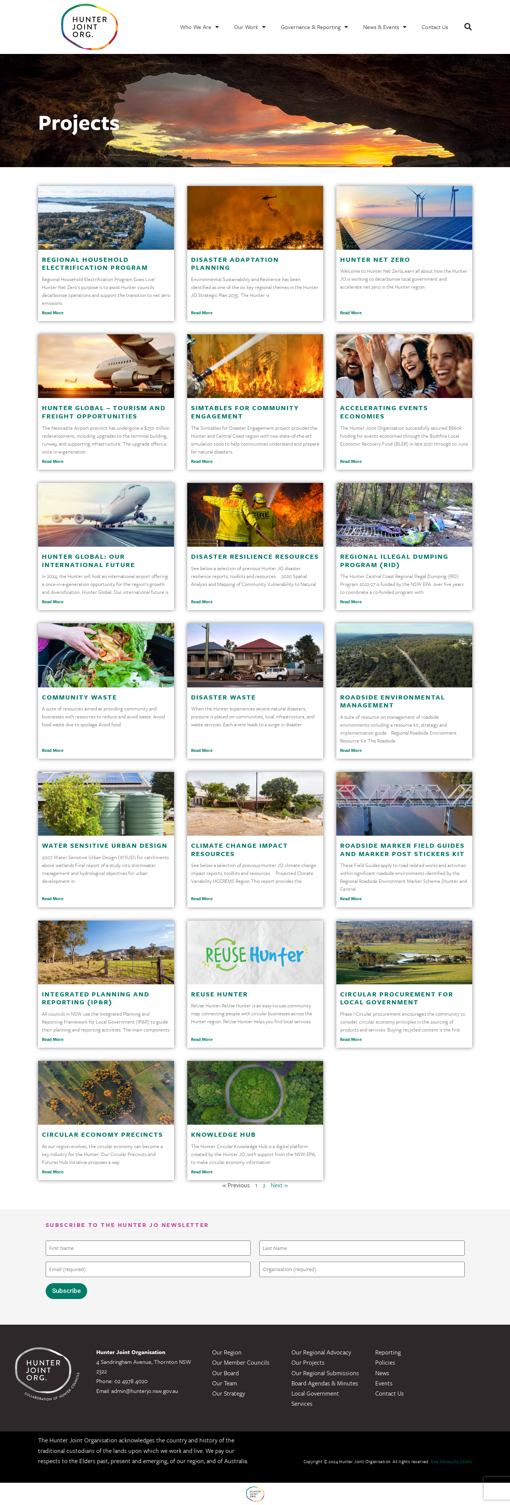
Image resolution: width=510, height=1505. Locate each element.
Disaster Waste (223, 697)
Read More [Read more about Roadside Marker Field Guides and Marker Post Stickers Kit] (351, 898)
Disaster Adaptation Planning (235, 263)
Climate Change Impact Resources (239, 849)
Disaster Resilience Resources (255, 556)
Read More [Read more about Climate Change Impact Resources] (202, 898)
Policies (385, 1362)
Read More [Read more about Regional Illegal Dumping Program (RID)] (351, 601)
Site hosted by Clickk (451, 1461)
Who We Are (199, 27)
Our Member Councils (241, 1362)
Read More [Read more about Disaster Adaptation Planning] (202, 312)
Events (384, 1383)
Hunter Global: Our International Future (88, 560)
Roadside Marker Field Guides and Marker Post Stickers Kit (402, 849)
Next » (279, 1185)
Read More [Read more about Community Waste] (52, 750)
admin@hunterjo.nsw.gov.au (144, 1390)
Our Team (224, 1383)
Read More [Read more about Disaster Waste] (202, 750)
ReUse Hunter (219, 994)
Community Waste (79, 697)
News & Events (385, 27)
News (382, 1372)
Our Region (227, 1352)
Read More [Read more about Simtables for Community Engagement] (202, 461)
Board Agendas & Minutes (324, 1383)
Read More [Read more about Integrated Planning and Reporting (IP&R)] (52, 1039)
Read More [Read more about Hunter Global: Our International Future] (52, 601)
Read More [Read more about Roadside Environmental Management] (351, 750)
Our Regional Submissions (325, 1372)
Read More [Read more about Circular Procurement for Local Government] (351, 1039)
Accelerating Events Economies (384, 412)
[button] (468, 26)
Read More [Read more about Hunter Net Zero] (351, 312)
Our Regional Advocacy (321, 1352)
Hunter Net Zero (375, 259)
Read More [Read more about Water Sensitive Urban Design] (52, 898)
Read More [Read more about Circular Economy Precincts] (52, 1171)
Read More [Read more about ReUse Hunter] (202, 1039)
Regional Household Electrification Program (95, 263)
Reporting (388, 1352)
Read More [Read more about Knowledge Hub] (202, 1171)
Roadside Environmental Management (392, 701)
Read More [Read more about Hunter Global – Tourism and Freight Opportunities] (52, 461)
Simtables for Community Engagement (245, 412)
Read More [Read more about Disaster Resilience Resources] (202, 601)
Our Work (250, 27)
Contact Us (435, 27)
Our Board (225, 1372)
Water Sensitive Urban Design (105, 845)
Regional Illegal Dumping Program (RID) (394, 560)
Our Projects (308, 1362)
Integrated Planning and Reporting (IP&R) (95, 998)
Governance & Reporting (314, 27)
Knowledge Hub (223, 1134)
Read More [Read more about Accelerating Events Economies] (351, 461)
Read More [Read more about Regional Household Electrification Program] (52, 312)
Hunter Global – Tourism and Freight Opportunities (104, 412)
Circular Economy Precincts (102, 1134)
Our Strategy (228, 1393)
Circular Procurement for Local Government (396, 998)
